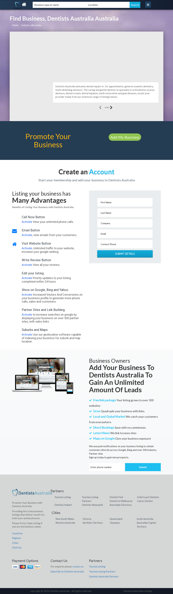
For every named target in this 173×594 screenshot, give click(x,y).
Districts (17, 547)
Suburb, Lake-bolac (31, 25)
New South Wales (65, 518)
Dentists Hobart (63, 504)
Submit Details (125, 253)
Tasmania (115, 522)
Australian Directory (121, 504)
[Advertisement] (86, 55)
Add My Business (124, 137)
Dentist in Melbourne (121, 500)
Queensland (116, 518)
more (109, 107)
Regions (16, 538)
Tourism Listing (62, 497)
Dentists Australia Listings (137, 590)
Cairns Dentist (145, 500)
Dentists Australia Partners (104, 576)
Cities (15, 542)
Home (15, 25)
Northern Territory (93, 522)
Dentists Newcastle (92, 504)
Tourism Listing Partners (102, 571)
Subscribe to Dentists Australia (67, 571)
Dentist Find (116, 497)
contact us (78, 566)
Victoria (87, 518)
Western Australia (65, 522)
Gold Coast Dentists (148, 497)
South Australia (145, 518)
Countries (17, 533)
